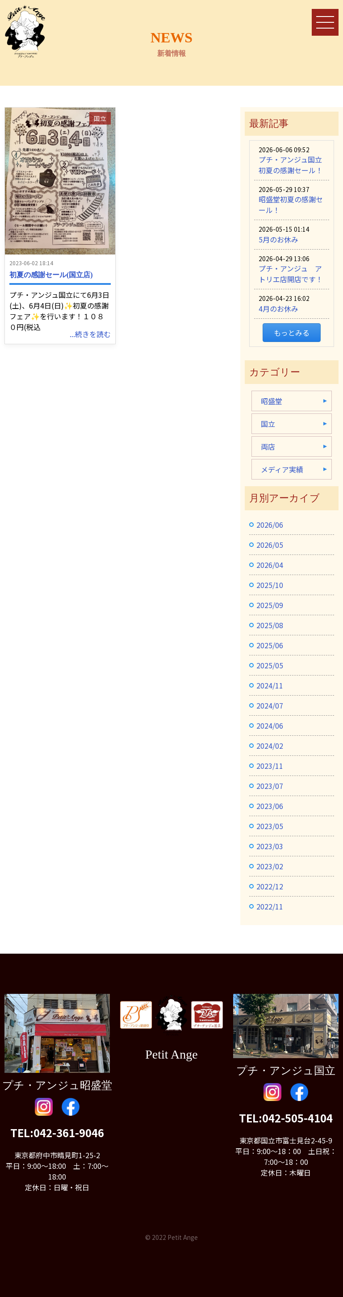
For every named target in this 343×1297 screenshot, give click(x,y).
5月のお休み (278, 239)
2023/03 (269, 846)
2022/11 (269, 906)
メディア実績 (282, 469)
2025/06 (269, 645)
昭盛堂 (271, 401)
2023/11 (269, 765)
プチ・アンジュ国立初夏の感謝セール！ (291, 164)
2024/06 (269, 725)
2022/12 (269, 886)
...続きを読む (90, 334)
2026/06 (269, 524)
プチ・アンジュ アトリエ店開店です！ (291, 273)
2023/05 (269, 826)
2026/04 (269, 564)
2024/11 (269, 685)
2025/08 (269, 625)
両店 (268, 446)
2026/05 (269, 544)
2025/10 (269, 585)
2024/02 (269, 745)
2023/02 (269, 866)
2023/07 (269, 785)
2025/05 (269, 665)
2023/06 (269, 806)
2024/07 (269, 705)
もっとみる (292, 332)
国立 (100, 118)
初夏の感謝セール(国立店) (51, 275)
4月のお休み (278, 308)
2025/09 (269, 605)
